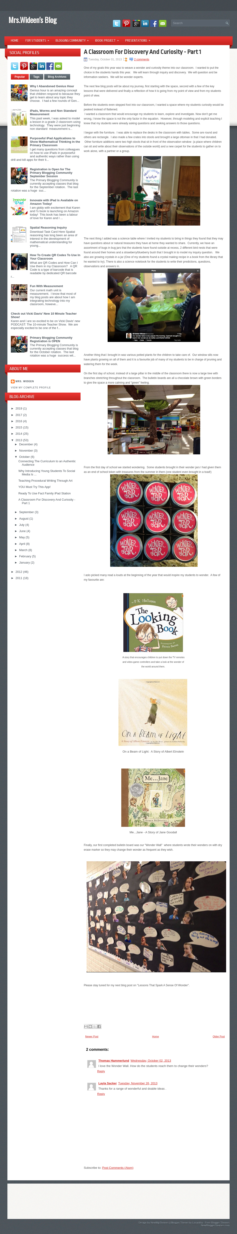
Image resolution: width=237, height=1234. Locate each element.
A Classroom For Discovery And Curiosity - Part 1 (142, 52)
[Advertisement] (45, 616)
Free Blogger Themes (217, 1222)
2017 (19, 415)
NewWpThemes (160, 1222)
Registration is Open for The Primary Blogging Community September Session (51, 172)
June (23, 531)
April (22, 544)
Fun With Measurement (46, 286)
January (25, 562)
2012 (19, 572)
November (26, 450)
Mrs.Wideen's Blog (33, 19)
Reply (101, 1071)
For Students (38, 39)
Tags (36, 76)
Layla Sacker (107, 1083)
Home (15, 40)
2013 (19, 440)
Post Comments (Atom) (118, 1167)
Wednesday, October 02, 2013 (151, 1060)
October (25, 457)
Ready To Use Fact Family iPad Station (44, 493)
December (26, 444)
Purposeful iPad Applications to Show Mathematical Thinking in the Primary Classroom (55, 141)
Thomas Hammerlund (113, 1060)
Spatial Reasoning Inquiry (48, 227)
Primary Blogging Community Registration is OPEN (51, 339)
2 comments (141, 59)
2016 (19, 421)
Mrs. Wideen (25, 381)
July (22, 525)
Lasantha (197, 1222)
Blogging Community (74, 39)
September (27, 512)
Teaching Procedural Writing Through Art (45, 480)
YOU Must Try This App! (34, 487)
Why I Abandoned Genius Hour (52, 86)
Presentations (139, 39)
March (23, 550)
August (24, 518)
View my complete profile (31, 387)
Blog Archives (57, 76)
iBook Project (108, 39)
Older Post (219, 1036)
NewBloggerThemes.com (215, 1225)
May (22, 537)
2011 (19, 578)
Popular (20, 76)
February (25, 556)
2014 (19, 433)
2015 (19, 427)
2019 (19, 408)
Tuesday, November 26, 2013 (138, 1083)
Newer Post (91, 1036)
